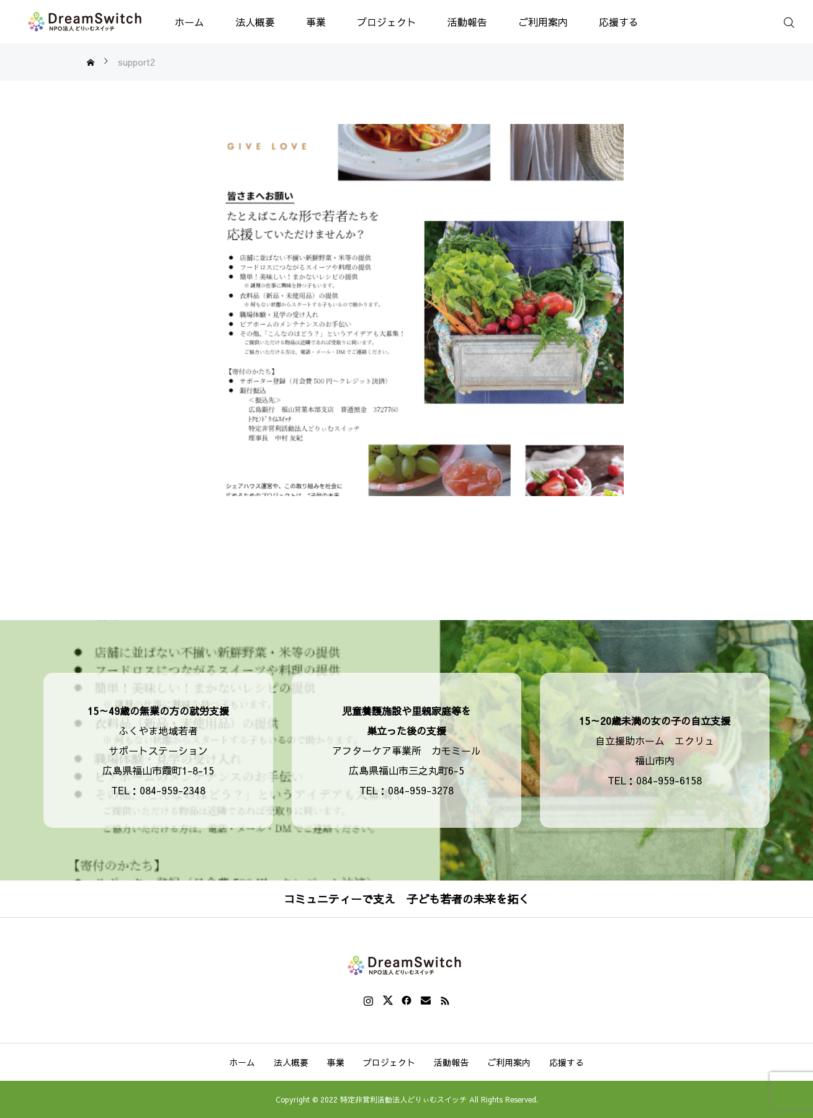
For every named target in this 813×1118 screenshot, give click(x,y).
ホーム (189, 22)
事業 (316, 22)
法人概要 (255, 22)
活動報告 (467, 22)
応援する (619, 22)
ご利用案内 (543, 22)
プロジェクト (386, 22)
